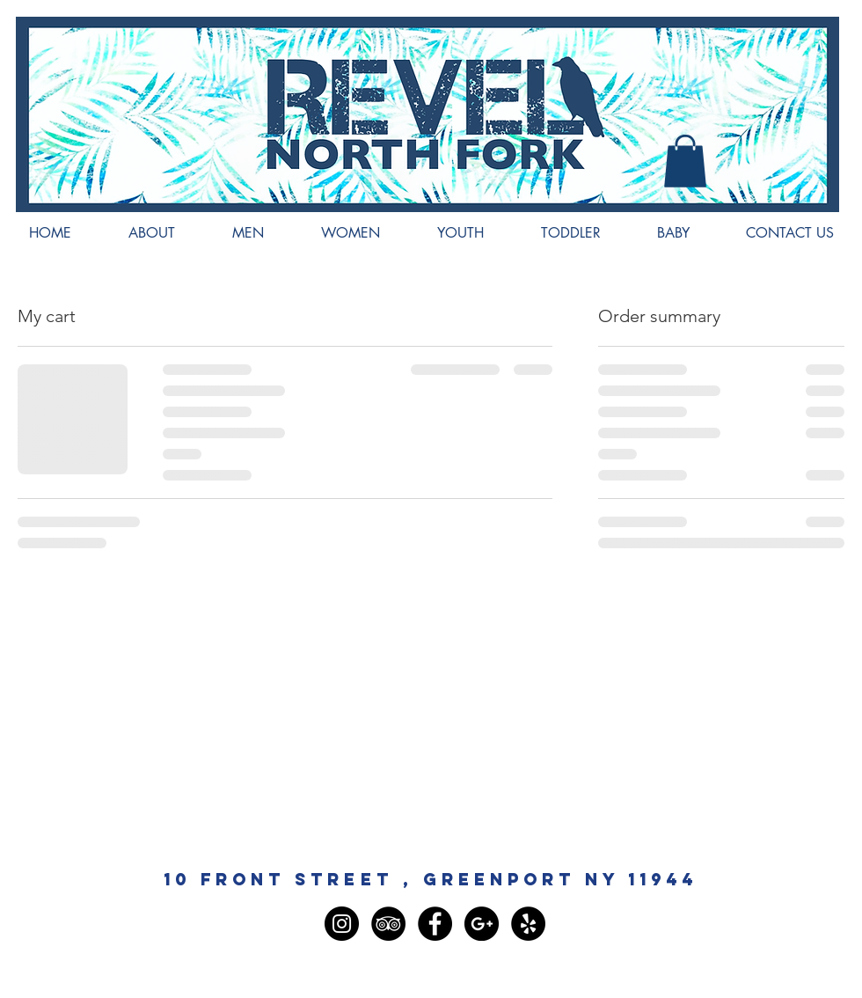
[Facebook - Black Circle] (435, 923)
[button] (685, 161)
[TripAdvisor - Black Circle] (388, 923)
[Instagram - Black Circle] (342, 923)
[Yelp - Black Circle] (528, 923)
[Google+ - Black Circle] (481, 923)
